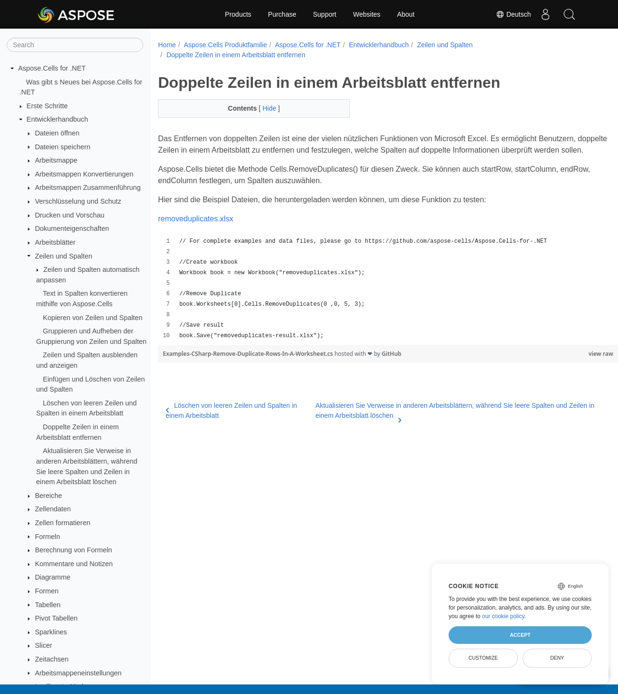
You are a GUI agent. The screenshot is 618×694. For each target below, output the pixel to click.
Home (167, 45)
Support (324, 14)
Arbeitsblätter (55, 242)
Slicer (43, 645)
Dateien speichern (62, 147)
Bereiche (48, 495)
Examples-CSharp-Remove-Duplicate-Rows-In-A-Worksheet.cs (249, 365)
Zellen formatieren (62, 523)
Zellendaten (53, 509)
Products (238, 14)
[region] (372, 300)
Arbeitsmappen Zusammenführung (88, 187)
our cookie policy (503, 616)
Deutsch (513, 14)
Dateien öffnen (57, 133)
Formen (47, 591)
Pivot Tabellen (56, 618)
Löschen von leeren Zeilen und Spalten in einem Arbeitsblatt (231, 422)
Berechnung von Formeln (73, 550)
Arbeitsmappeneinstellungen (78, 673)
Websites (366, 14)
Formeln (47, 536)
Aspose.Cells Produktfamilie (225, 45)
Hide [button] (264, 108)
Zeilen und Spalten (63, 256)
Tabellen (48, 605)
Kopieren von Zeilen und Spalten (93, 317)
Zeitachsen (51, 659)
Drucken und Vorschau (70, 215)
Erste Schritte (47, 106)
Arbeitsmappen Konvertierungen (84, 174)
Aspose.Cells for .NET (52, 68)
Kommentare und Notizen (74, 564)
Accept (520, 635)
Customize (483, 658)
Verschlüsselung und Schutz (78, 201)
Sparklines (51, 632)
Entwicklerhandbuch (57, 119)
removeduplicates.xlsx (195, 230)
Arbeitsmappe (56, 160)
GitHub (391, 365)
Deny (557, 658)
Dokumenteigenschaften (72, 228)
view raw (568, 365)
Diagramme (52, 577)
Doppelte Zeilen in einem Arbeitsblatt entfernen (236, 55)
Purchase (282, 14)
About (406, 14)
